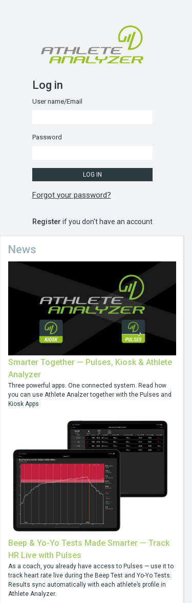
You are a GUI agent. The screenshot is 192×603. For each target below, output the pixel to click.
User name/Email (57, 101)
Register (46, 222)
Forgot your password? (71, 195)
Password (47, 137)
